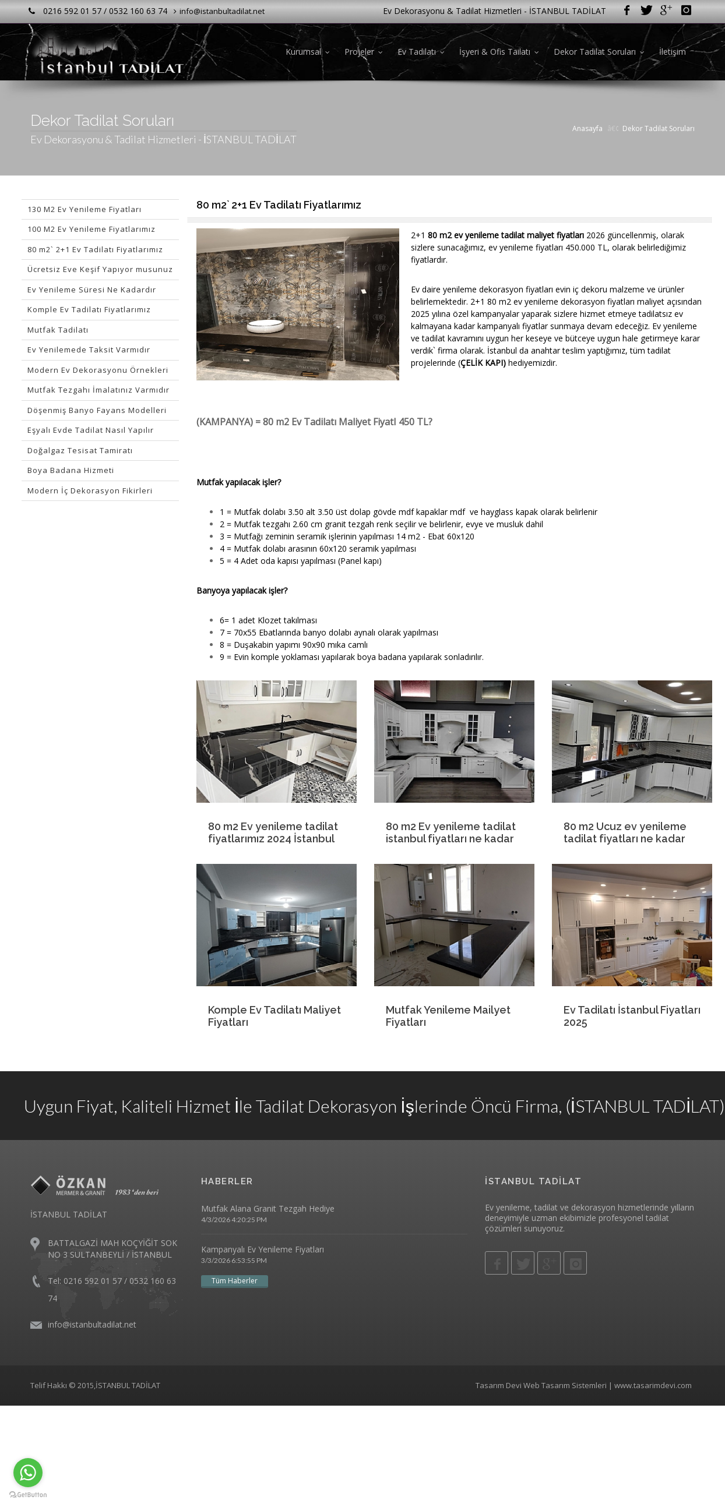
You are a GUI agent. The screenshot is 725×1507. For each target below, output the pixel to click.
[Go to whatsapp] (28, 1472)
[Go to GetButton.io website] (28, 1495)
